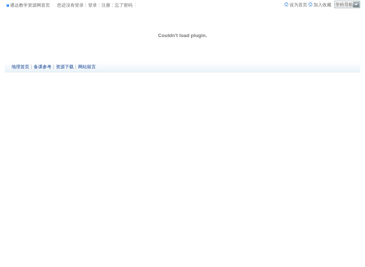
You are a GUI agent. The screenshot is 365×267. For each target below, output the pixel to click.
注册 (105, 5)
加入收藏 (321, 4)
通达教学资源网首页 (30, 5)
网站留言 (87, 66)
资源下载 (65, 66)
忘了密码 (124, 5)
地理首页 (20, 66)
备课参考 (42, 66)
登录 (92, 5)
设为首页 (297, 4)
